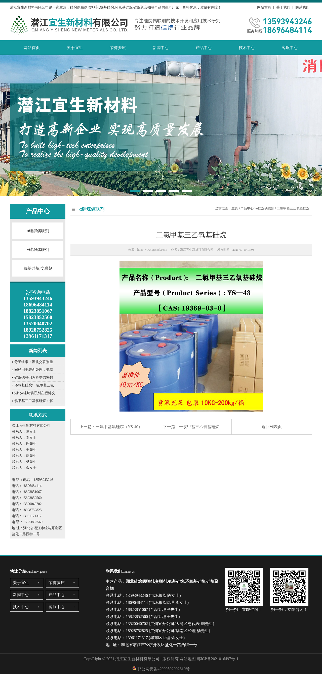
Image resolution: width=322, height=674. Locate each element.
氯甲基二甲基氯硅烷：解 (33, 401)
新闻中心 (161, 48)
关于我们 (283, 7)
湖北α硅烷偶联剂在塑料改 (34, 393)
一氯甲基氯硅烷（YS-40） (119, 427)
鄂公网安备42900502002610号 (163, 669)
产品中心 (204, 48)
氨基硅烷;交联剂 (38, 268)
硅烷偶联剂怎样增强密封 (33, 377)
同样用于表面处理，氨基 (33, 370)
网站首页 (264, 7)
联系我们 (302, 7)
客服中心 (290, 48)
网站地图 (188, 659)
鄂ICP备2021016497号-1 (217, 659)
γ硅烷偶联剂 (38, 249)
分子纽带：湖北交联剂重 (33, 362)
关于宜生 (75, 48)
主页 (234, 208)
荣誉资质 (118, 48)
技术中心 (247, 48)
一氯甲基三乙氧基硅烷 (199, 427)
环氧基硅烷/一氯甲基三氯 (34, 385)
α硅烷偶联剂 (38, 231)
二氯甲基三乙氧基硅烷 (293, 208)
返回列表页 (272, 427)
